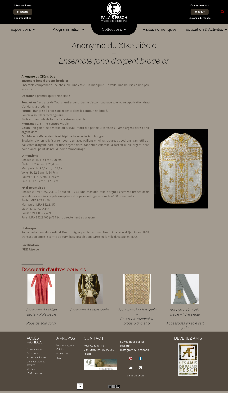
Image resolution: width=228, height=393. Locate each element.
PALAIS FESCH (114, 17)
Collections (114, 29)
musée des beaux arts (114, 20)
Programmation (68, 29)
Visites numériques (159, 29)
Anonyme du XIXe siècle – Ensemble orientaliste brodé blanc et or (137, 316)
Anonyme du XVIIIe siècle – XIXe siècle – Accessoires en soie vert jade (185, 319)
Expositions (23, 29)
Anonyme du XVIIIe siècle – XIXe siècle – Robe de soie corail (41, 316)
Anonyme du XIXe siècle (38, 76)
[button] (222, 12)
